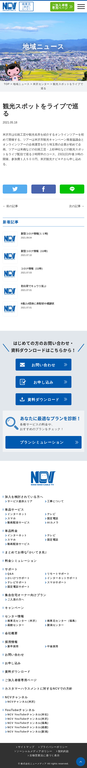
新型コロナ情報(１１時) (34, 233)
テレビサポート (17, 582)
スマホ (11, 518)
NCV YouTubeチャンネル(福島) (27, 722)
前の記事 (10, 206)
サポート (11, 569)
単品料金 (11, 530)
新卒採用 (13, 646)
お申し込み (43, 382)
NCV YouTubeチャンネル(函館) (27, 727)
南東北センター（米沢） (22, 620)
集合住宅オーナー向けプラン (25, 595)
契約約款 (63, 751)
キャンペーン (14, 607)
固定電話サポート (18, 586)
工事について (55, 501)
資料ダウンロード (43, 399)
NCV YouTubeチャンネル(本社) (27, 714)
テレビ (51, 514)
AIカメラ (53, 522)
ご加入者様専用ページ (60, 7)
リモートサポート (58, 573)
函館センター (15, 625)
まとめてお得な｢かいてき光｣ (26, 552)
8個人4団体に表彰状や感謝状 (37, 303)
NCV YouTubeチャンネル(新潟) (27, 731)
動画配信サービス (18, 522)
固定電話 (52, 518)
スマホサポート (57, 582)
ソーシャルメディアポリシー (34, 751)
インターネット (17, 514)
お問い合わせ (43, 364)
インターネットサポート (62, 578)
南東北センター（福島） (62, 620)
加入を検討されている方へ (24, 496)
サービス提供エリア (20, 501)
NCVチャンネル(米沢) (21, 701)
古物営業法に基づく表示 (45, 755)
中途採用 (52, 646)
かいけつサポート (18, 578)
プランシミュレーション (42, 442)
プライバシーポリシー (54, 746)
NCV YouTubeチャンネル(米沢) (27, 718)
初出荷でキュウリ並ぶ (33, 286)
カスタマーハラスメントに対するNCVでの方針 (38, 688)
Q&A (10, 573)
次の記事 (76, 206)
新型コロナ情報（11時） (35, 251)
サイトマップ (26, 746)
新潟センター (55, 625)
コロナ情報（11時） (32, 268)
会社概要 (11, 633)
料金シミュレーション (21, 560)
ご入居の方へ (15, 599)
